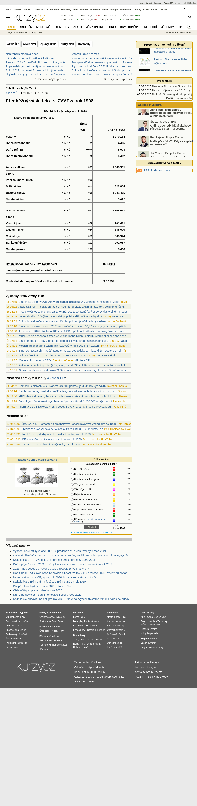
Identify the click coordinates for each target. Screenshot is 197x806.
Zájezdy (158, 3)
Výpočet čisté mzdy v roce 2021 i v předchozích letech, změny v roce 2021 (59, 551)
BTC (83, 15)
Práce (146, 9)
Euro (54, 621)
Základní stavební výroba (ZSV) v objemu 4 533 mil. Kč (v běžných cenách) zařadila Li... (74, 365)
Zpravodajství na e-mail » (164, 162)
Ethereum (100, 630)
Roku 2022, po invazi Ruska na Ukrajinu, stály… (36, 70)
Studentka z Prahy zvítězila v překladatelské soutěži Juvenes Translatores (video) (69, 301)
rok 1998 (81, 111)
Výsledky (38, 32)
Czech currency (148, 643)
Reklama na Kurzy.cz (148, 662)
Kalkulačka (126, 9)
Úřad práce (44, 631)
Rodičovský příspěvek (17, 634)
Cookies (96, 662)
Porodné (58, 640)
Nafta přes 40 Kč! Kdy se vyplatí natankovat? (171, 148)
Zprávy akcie (48, 44)
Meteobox (175, 3)
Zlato (104, 15)
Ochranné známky (116, 630)
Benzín (90, 644)
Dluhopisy (78, 621)
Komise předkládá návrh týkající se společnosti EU (103, 74)
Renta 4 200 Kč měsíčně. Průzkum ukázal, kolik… (37, 62)
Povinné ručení (13, 647)
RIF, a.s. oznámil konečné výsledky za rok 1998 (51, 444)
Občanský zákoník (116, 634)
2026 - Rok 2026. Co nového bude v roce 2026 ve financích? (51, 568)
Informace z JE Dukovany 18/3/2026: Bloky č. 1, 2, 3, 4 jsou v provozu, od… (66, 406)
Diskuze (163, 9)
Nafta (98, 644)
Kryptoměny (129, 26)
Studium (193, 3)
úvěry (23, 242)
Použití (139, 676)
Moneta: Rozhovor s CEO (35, 360)
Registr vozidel (148, 621)
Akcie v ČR (13, 92)
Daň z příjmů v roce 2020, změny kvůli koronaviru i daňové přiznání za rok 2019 (62, 564)
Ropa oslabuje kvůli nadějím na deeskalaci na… (35, 66)
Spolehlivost (160, 617)
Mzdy (95, 625)
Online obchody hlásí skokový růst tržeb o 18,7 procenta (170, 132)
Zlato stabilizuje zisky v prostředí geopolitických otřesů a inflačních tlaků (63, 340)
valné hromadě (63, 281)
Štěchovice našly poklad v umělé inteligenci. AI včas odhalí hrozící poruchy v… (68, 391)
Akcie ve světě (105, 355)
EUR (63, 15)
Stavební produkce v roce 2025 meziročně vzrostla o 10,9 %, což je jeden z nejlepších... (73, 326)
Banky (42, 612)
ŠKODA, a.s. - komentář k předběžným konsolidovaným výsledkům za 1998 (68, 423)
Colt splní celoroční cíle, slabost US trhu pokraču (102, 70)
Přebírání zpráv (160, 170)
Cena (150, 617)
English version (149, 638)
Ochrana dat (81, 662)
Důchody (43, 649)
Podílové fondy (162, 26)
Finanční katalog (149, 629)
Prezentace (164, 80)
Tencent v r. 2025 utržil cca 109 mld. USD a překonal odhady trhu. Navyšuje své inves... (73, 331)
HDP (88, 625)
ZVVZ (44, 117)
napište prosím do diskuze (89, 520)
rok (44, 263)
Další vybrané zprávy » (118, 79)
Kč (68, 136)
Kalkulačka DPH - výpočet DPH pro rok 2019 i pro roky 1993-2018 (54, 559)
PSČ (124, 617)
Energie (114, 9)
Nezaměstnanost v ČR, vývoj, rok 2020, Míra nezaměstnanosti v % (54, 577)
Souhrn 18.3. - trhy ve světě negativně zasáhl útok (103, 58)
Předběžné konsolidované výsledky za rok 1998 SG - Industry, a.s (62, 428)
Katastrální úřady (115, 625)
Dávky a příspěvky (49, 636)
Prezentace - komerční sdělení (164, 44)
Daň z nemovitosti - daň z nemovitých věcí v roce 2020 (47, 594)
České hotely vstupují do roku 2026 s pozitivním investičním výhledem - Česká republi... (73, 370)
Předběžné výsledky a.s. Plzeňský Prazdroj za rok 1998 (56, 434)
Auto (143, 617)
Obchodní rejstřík (146, 3)
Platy (61, 631)
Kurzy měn (67, 44)
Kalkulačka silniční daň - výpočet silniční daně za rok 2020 (49, 581)
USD (63, 19)
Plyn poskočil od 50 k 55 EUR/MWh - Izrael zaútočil (104, 66)
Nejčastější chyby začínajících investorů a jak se (36, 74)
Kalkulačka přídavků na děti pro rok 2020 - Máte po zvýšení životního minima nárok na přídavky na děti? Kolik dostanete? (72, 599)
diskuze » (95, 532)
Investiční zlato (86, 639)
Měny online (95, 26)
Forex (112, 26)
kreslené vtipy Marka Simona (36, 491)
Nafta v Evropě (80, 647)
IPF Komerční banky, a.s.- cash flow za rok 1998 (51, 439)
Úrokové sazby (46, 617)
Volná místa (53, 626)
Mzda (54, 631)
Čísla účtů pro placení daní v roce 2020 (37, 590)
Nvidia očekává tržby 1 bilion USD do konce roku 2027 (53, 355)
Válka (154, 9)
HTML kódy (160, 676)
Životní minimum (14, 638)
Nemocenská (46, 640)
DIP (180, 26)
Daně (109, 647)
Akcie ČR (13, 44)
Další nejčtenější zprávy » (51, 79)
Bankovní (12, 242)
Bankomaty (55, 612)
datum (24, 281)
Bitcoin (84, 9)
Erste (126, 19)
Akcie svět (29, 44)
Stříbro (98, 639)
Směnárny (44, 621)
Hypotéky (95, 9)
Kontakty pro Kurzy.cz (148, 671)
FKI (144, 26)
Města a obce (113, 617)
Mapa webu (153, 633)
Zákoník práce (114, 638)
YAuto (167, 3)
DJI (83, 19)
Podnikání (112, 612)
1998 (122, 130)
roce (58, 270)
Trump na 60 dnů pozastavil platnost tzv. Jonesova (103, 62)
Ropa (105, 19)
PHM (83, 644)
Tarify (105, 9)
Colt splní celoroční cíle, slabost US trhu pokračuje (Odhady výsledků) (62, 321)
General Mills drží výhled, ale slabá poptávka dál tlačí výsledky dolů (61, 316)
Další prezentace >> (179, 98)
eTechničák (154, 624)
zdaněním (23, 143)
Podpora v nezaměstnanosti (53, 644)
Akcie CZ (27, 9)
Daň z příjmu (14, 149)
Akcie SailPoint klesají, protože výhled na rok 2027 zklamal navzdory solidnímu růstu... (72, 306)
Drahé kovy (79, 635)
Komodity (84, 44)
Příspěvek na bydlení (16, 630)
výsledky (65, 111)
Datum (10, 263)
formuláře (118, 647)
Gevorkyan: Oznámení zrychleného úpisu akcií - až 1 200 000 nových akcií (65, 401)
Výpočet (23, 612)
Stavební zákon (115, 643)
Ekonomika (78, 625)
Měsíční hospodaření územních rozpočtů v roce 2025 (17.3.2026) (59, 345)
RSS (146, 170)
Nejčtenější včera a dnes (22, 53)
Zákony (137, 9)
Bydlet (185, 3)
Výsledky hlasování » (80, 532)
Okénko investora (149, 104)
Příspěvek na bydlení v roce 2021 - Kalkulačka (42, 586)
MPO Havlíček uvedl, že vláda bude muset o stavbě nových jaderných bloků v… (68, 396)
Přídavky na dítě (14, 625)
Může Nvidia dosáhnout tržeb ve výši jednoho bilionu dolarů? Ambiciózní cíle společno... (74, 335)
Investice (117, 316)
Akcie (28, 32)
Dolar (60, 621)
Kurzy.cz (9, 32)
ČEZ (125, 15)
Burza (76, 617)
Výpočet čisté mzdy (15, 617)
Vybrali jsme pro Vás (85, 53)
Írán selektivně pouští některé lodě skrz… (31, 58)
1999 (112, 263)
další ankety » (106, 532)
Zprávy (17, 9)
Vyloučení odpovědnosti (89, 667)
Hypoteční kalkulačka (16, 643)
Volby (143, 633)
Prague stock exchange (152, 647)
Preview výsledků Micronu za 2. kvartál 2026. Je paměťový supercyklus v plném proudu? (74, 311)
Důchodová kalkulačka (17, 621)
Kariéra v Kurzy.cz (146, 667)
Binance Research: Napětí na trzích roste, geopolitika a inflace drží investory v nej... (71, 350)
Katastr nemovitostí (116, 621)
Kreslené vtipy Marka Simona (37, 459)
